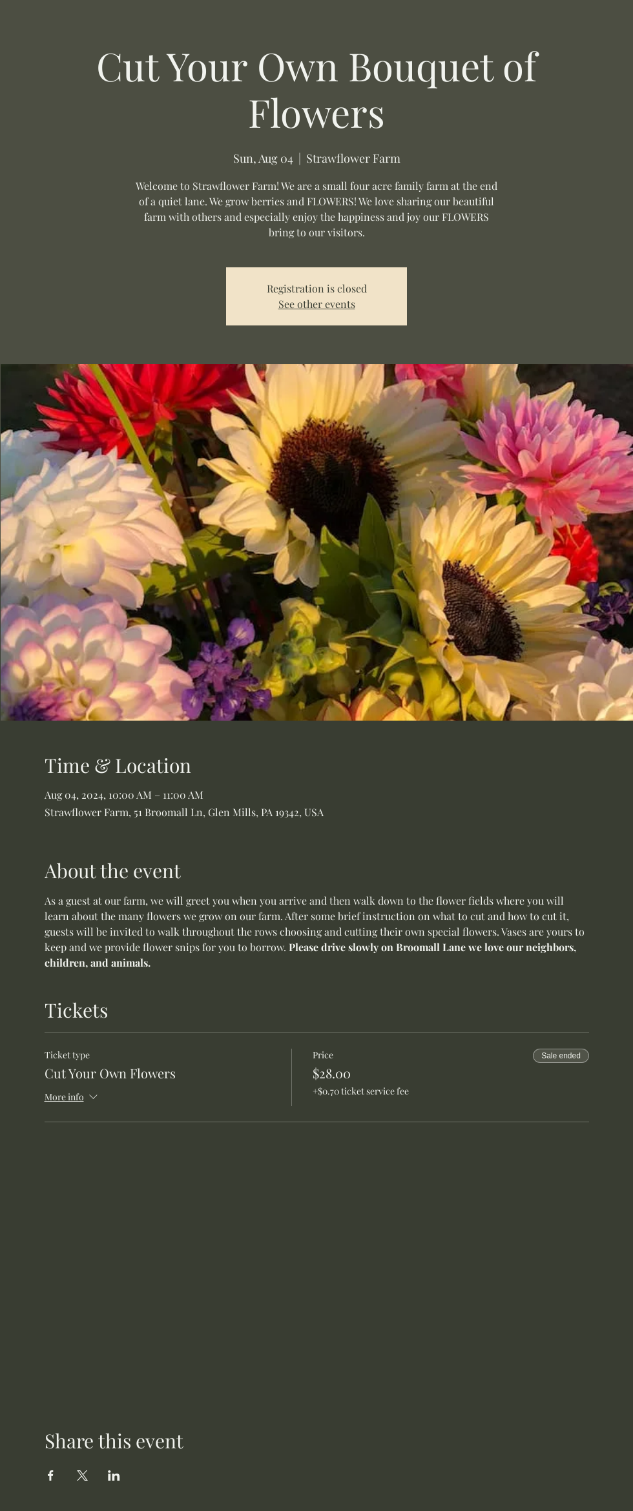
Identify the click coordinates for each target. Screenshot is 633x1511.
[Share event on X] (82, 1475)
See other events (316, 304)
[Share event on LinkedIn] (114, 1475)
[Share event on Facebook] (51, 1475)
